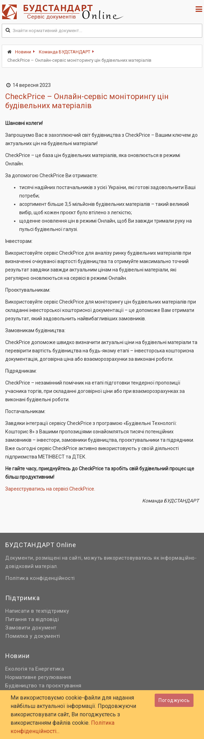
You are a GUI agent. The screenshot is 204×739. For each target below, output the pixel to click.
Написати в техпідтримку (37, 611)
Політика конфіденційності (40, 578)
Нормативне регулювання (38, 677)
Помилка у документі (32, 636)
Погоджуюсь (174, 700)
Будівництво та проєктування (43, 685)
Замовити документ (31, 628)
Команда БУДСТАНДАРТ (64, 51)
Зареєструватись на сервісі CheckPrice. (50, 489)
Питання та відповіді (32, 619)
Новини (23, 51)
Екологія (16, 669)
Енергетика (49, 669)
